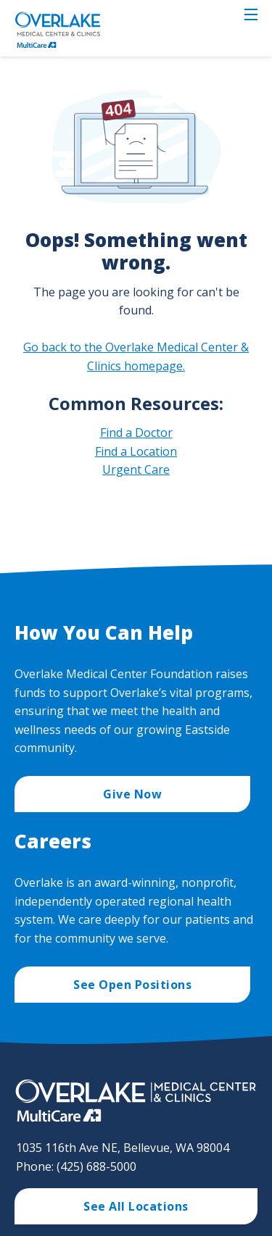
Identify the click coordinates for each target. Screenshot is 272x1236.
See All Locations (136, 1206)
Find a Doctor (136, 432)
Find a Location (136, 451)
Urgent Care (136, 469)
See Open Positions (132, 985)
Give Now (132, 794)
